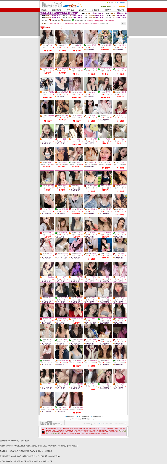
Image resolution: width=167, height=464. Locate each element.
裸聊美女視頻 (15, 441)
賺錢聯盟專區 (98, 416)
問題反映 (120, 10)
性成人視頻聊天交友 (84, 419)
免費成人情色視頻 (31, 446)
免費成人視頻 (14, 451)
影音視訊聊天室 (5, 456)
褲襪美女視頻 (42, 446)
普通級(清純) (79, 20)
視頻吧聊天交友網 (19, 446)
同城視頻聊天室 (24, 451)
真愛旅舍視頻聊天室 (28, 456)
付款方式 (107, 10)
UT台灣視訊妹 (52, 446)
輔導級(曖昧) (67, 20)
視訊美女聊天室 (5, 441)
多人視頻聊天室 (47, 451)
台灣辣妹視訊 (24, 441)
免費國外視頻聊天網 (6, 446)
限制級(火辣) (56, 20)
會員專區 (70, 10)
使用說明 (95, 10)
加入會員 (82, 10)
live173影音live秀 (16, 456)
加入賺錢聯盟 (83, 416)
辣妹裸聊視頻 (62, 446)
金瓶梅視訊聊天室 (41, 456)
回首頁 (44, 10)
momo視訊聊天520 (54, 456)
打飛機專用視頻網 (72, 446)
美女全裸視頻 (4, 451)
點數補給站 (56, 10)
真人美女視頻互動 (35, 451)
